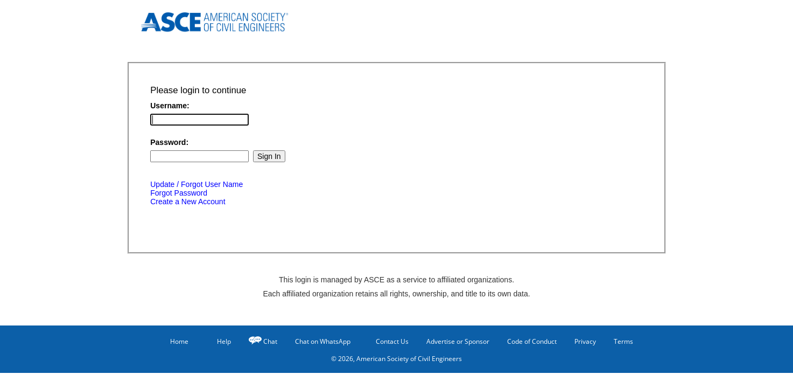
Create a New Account (187, 201)
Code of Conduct (532, 341)
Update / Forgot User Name (196, 184)
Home (174, 341)
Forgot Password (178, 193)
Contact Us (388, 341)
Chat (270, 341)
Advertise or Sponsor (457, 341)
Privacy (585, 341)
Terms (623, 341)
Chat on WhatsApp (322, 341)
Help (218, 341)
